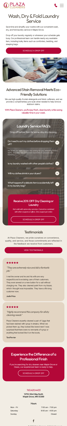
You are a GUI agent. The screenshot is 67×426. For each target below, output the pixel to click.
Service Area (26, 419)
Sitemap (42, 419)
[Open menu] (62, 5)
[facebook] (34, 411)
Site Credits (35, 419)
